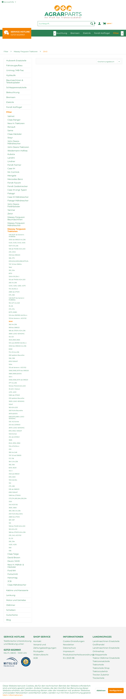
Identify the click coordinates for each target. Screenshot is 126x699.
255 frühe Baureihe (16, 514)
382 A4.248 (13, 452)
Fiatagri (11, 193)
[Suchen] (91, 23)
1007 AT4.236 (13, 246)
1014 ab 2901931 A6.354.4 (17, 343)
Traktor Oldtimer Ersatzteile (106, 658)
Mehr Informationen (13, 695)
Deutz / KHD (14, 561)
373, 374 (12, 309)
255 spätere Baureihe (16, 398)
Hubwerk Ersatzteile (16, 60)
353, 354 (12, 270)
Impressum (68, 651)
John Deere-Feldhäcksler (14, 205)
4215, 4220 (12, 392)
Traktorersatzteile (101, 661)
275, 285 (12, 486)
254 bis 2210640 (14, 425)
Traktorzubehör (100, 671)
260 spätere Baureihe (16, 355)
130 (10, 483)
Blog (8, 620)
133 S (10, 377)
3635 (10, 440)
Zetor (10, 213)
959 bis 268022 (14, 327)
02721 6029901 (18, 35)
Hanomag (12, 578)
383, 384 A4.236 (14, 511)
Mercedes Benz (15, 179)
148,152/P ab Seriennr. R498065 (16, 235)
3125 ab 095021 (14, 474)
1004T (11, 404)
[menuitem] (66, 24)
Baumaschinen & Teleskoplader (14, 81)
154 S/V (11, 337)
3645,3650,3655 (14, 340)
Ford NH (12, 570)
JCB (9, 581)
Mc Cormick (13, 172)
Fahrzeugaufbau (14, 65)
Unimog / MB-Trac (15, 70)
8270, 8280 (13, 312)
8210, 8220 (12, 468)
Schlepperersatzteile (16, 87)
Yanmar (11, 210)
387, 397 (12, 520)
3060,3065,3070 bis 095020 (19, 370)
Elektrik (10, 102)
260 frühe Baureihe (16, 410)
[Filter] (115, 33)
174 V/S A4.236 (14, 352)
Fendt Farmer (14, 165)
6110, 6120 (12, 477)
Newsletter (68, 644)
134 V (10, 471)
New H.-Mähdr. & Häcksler (16, 566)
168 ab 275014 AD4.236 (17, 330)
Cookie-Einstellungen (74, 641)
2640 (11, 321)
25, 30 (11, 538)
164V (10, 267)
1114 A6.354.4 (13, 289)
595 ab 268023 (14, 489)
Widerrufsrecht (40, 655)
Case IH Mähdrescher (18, 197)
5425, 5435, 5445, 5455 (17, 243)
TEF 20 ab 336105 (15, 455)
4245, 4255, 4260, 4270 (17, 286)
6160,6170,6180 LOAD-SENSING (17, 417)
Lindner (11, 161)
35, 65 (11, 306)
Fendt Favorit (14, 183)
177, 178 (11, 458)
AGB (35, 658)
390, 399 (12, 358)
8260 (10, 349)
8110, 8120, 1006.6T (15, 431)
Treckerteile (98, 678)
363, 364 (12, 465)
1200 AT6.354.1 (14, 276)
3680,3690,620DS (15, 374)
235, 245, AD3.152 (15, 535)
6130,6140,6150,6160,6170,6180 (19, 261)
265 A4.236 (13, 283)
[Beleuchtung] (60, 33)
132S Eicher (13, 434)
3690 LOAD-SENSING (16, 334)
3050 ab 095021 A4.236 (17, 240)
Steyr (10, 137)
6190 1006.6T (13, 492)
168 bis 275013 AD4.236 (17, 532)
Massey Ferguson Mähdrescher (16, 224)
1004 (10, 364)
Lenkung (10, 595)
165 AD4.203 (13, 407)
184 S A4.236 (13, 461)
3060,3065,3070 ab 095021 (18, 380)
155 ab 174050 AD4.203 (17, 279)
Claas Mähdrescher (17, 585)
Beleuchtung (12, 92)
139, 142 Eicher (14, 421)
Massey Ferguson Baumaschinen (16, 218)
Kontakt (37, 641)
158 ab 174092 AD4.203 (17, 249)
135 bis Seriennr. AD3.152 (17, 318)
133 (10, 523)
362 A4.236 (13, 324)
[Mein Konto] (99, 23)
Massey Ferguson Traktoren (17, 230)
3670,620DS (13, 413)
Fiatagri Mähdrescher (18, 200)
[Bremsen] (75, 33)
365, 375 (12, 258)
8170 (10, 273)
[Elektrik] (86, 33)
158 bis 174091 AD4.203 (17, 526)
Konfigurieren (116, 690)
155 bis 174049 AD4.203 (17, 386)
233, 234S (12, 252)
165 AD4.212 (13, 529)
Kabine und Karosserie (17, 590)
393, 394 (12, 541)
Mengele (12, 175)
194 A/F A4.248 (14, 303)
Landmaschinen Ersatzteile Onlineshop (106, 649)
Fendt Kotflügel (14, 107)
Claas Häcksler (15, 134)
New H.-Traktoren (16, 123)
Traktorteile (98, 664)
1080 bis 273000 (15, 495)
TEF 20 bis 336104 (15, 264)
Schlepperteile (100, 655)
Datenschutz (69, 648)
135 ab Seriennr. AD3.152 (17, 367)
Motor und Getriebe (16, 600)
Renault (11, 127)
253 (10, 449)
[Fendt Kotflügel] (101, 33)
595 (10, 551)
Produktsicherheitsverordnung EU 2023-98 (77, 656)
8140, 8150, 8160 (14, 443)
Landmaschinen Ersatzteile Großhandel (106, 643)
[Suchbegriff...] (66, 23)
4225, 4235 (13, 544)
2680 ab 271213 (14, 292)
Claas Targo (13, 554)
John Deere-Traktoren (18, 147)
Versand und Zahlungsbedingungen (44, 646)
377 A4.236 (13, 383)
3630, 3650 (13, 508)
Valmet (11, 116)
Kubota (11, 154)
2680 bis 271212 (14, 517)
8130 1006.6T (13, 361)
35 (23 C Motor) (14, 389)
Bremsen (10, 97)
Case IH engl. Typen (17, 190)
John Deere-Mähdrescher (14, 142)
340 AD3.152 (13, 504)
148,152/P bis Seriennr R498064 (16, 299)
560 (10, 548)
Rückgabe (38, 651)
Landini (11, 158)
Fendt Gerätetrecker (18, 186)
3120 (10, 501)
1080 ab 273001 (14, 395)
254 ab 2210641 (14, 437)
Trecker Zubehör (101, 675)
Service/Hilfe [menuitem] (8, 2)
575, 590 (12, 295)
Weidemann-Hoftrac (18, 151)
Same (10, 130)
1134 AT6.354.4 (14, 446)
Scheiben (11, 610)
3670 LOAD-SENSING (16, 428)
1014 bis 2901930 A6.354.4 (18, 315)
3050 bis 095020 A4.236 (17, 346)
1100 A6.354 (13, 480)
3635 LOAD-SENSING (16, 401)
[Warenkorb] (107, 23)
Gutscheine (12, 615)
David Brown (14, 557)
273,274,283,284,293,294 (18, 498)
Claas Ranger (14, 120)
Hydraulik (11, 75)
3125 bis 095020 (14, 255)
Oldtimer (10, 605)
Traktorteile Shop (101, 668)
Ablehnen (101, 690)
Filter (9, 112)
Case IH (11, 168)
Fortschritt (13, 574)
